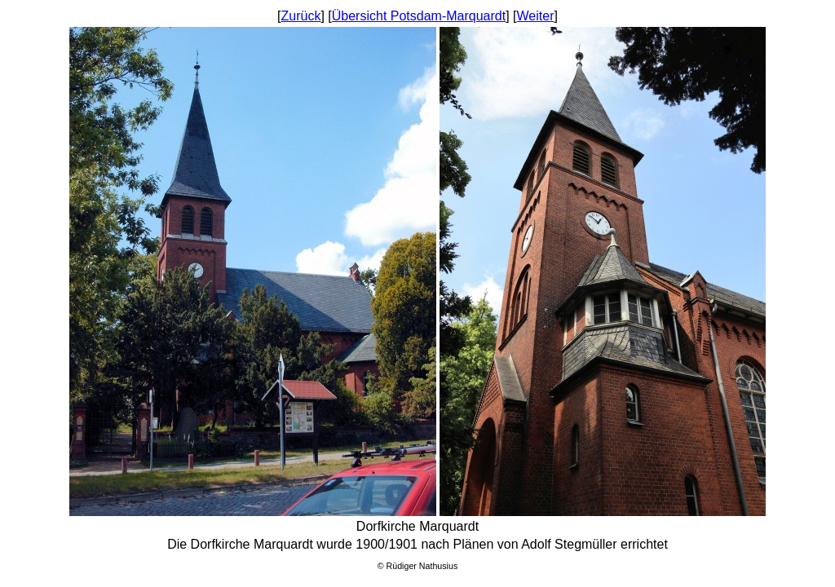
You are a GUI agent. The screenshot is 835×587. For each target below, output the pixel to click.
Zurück (301, 16)
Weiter (535, 16)
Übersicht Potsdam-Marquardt (419, 16)
